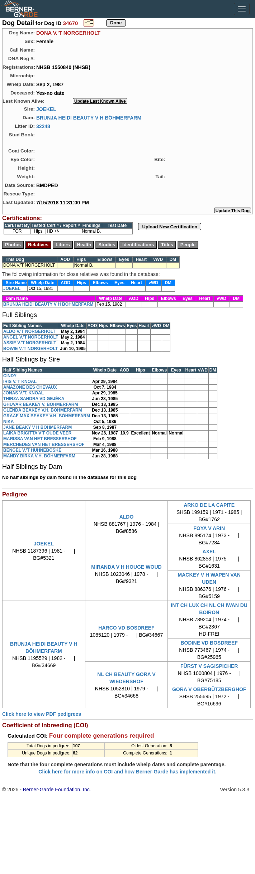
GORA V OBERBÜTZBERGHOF (209, 689)
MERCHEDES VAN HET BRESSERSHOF (43, 444)
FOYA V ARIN (209, 528)
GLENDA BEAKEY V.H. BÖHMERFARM (42, 410)
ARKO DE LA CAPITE (209, 505)
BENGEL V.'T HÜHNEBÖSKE (32, 450)
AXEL (209, 551)
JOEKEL (46, 109)
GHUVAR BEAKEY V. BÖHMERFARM (40, 404)
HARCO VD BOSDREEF (126, 628)
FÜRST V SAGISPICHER (209, 666)
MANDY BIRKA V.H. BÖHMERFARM (39, 455)
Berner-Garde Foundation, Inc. (57, 789)
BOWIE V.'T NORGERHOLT (30, 348)
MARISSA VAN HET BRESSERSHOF (40, 438)
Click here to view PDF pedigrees (41, 714)
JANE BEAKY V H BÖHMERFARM (37, 427)
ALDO (126, 517)
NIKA (8, 421)
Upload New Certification (169, 226)
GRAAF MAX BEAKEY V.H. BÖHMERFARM (46, 415)
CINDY (9, 375)
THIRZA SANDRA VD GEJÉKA (33, 398)
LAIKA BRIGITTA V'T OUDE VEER (37, 433)
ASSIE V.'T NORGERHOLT (29, 342)
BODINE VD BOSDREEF (208, 643)
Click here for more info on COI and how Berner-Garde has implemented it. (127, 772)
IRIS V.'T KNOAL (20, 381)
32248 (43, 126)
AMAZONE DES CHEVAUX (30, 387)
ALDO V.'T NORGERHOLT (29, 331)
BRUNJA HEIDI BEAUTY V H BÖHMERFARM (88, 117)
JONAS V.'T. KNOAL (23, 392)
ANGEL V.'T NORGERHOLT (30, 337)
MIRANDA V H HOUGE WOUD (126, 567)
